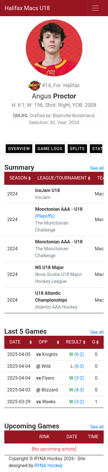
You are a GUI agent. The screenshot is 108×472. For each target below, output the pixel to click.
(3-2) (79, 378)
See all (97, 168)
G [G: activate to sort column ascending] (93, 342)
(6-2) (79, 354)
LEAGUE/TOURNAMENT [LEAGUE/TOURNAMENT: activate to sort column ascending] (62, 178)
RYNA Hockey (48, 465)
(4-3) (79, 390)
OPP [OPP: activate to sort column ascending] (43, 342)
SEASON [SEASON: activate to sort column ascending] (18, 178)
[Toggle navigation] (95, 8)
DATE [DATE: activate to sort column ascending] (15, 342)
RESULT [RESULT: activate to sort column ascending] (74, 342)
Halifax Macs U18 (27, 8)
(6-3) (79, 366)
